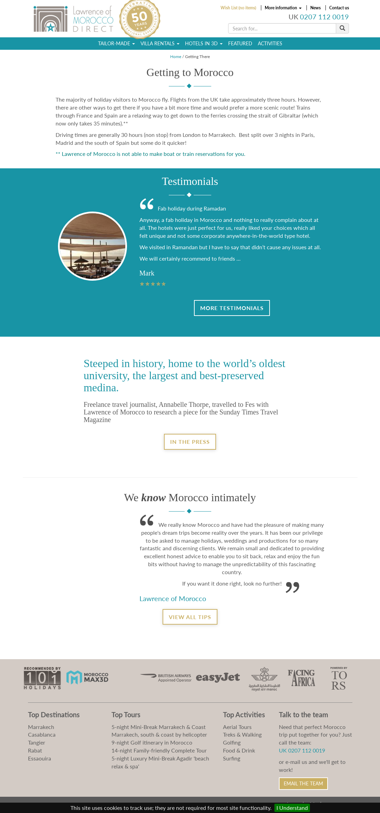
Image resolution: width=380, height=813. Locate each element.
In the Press (190, 441)
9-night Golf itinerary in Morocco (151, 742)
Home (175, 56)
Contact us (339, 7)
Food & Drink (239, 750)
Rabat (35, 750)
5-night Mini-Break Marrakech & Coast (158, 726)
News (315, 7)
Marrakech (41, 726)
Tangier (36, 742)
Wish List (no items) (238, 7)
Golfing (232, 742)
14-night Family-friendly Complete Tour (159, 750)
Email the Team (303, 783)
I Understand (292, 807)
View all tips (190, 617)
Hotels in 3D (204, 43)
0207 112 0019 (324, 17)
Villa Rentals (159, 43)
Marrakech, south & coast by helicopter (159, 734)
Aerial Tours (237, 726)
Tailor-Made (116, 43)
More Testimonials (232, 308)
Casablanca (42, 734)
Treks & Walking (242, 734)
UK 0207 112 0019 (302, 750)
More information (283, 7)
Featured (240, 43)
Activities (270, 43)
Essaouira (39, 758)
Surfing (231, 758)
